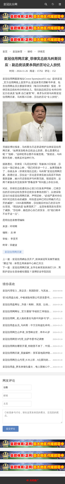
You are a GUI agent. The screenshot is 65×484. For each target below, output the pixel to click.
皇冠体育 (17, 51)
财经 (30, 51)
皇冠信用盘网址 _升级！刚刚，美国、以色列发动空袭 (31, 304)
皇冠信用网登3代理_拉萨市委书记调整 (23, 339)
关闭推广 (34, 480)
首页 (5, 51)
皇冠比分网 (10, 4)
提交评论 (10, 431)
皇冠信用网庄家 (13, 252)
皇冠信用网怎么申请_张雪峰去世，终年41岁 (26, 332)
